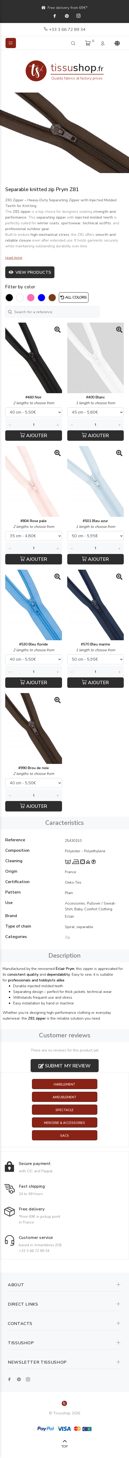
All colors (73, 297)
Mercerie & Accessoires (64, 1123)
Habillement (64, 1084)
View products (30, 272)
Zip (67, 937)
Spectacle (64, 1110)
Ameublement (64, 1097)
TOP (64, 1446)
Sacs (64, 1136)
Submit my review (64, 1066)
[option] (64, 133)
